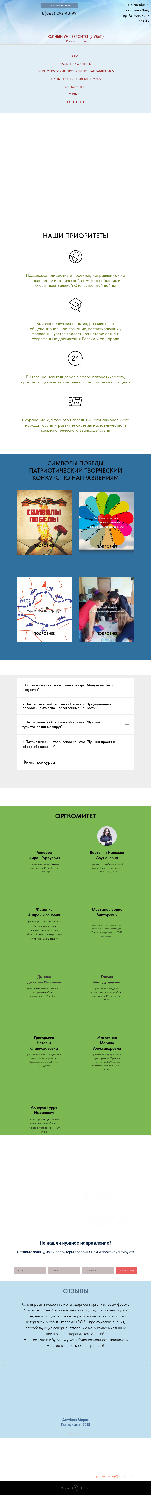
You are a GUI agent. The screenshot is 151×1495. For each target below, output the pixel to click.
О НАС (75, 56)
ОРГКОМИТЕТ (75, 87)
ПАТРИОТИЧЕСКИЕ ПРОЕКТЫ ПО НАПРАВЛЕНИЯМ (75, 71)
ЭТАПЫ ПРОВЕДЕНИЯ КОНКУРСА (75, 79)
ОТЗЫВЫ (75, 94)
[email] (64, 1270)
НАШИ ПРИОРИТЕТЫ (75, 64)
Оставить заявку (126, 1270)
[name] (30, 1270)
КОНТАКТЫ (75, 102)
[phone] (98, 1270)
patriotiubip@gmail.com (116, 1476)
